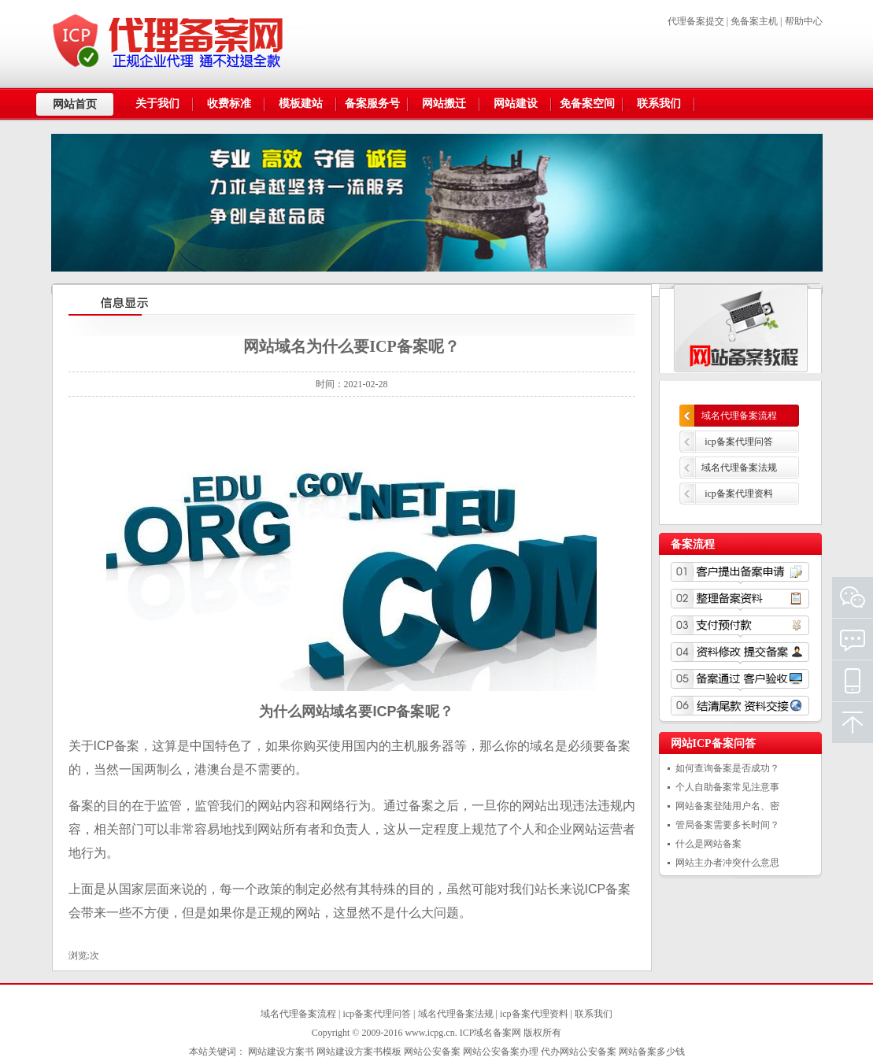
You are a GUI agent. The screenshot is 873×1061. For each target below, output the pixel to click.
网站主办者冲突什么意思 (727, 862)
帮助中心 (804, 21)
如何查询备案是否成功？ (727, 768)
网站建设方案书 (281, 1051)
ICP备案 (398, 711)
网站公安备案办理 (500, 1051)
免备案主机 (754, 21)
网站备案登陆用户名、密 (727, 805)
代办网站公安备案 (578, 1051)
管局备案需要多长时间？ (727, 824)
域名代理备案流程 (739, 415)
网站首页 (75, 104)
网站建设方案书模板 (358, 1051)
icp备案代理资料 (739, 493)
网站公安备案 (432, 1051)
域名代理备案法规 (739, 467)
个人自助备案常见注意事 (727, 787)
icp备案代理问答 (739, 441)
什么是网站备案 (708, 843)
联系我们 (593, 1013)
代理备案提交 (696, 21)
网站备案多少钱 (652, 1051)
